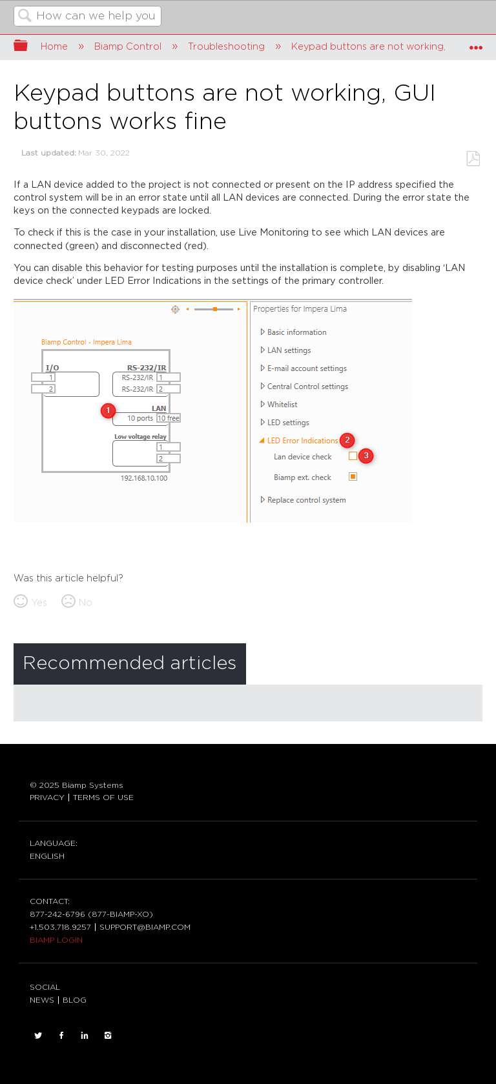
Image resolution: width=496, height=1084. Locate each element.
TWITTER (38, 1035)
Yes (39, 603)
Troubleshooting (227, 47)
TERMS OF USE (103, 797)
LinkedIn (84, 1035)
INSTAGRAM (108, 1035)
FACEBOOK (61, 1035)
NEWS (42, 1000)
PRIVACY (47, 797)
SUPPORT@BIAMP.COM (145, 927)
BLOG (75, 1000)
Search (25, 17)
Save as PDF (473, 159)
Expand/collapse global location (476, 43)
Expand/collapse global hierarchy (29, 47)
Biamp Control (129, 47)
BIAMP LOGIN (56, 940)
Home (55, 47)
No (85, 603)
